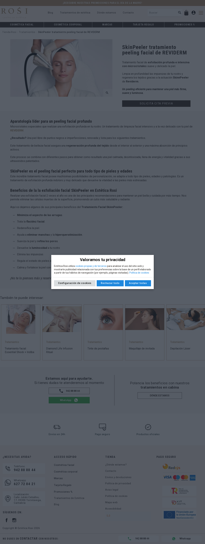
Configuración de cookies (74, 283)
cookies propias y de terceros (91, 266)
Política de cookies (139, 272)
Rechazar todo (110, 283)
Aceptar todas (138, 283)
